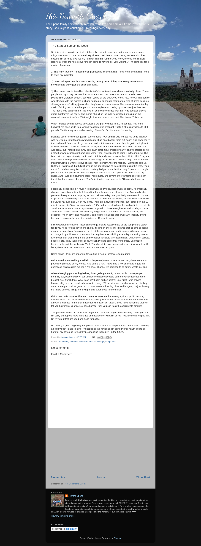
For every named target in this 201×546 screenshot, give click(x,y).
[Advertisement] (100, 451)
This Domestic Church (76, 16)
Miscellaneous (86, 341)
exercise (74, 341)
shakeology (99, 341)
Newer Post (58, 477)
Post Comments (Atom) (75, 484)
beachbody (64, 341)
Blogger (117, 538)
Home (101, 477)
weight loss (111, 341)
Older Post (143, 477)
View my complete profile (63, 516)
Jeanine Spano (75, 496)
